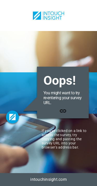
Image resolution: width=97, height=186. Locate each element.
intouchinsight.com (48, 179)
